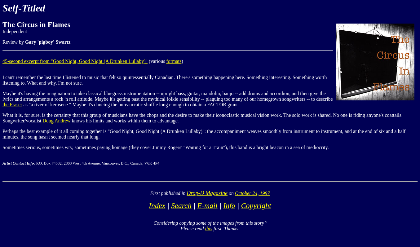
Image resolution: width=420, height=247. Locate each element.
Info (229, 205)
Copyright (256, 205)
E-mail (207, 205)
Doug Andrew (56, 120)
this (208, 228)
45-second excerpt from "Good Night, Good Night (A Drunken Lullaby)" (75, 61)
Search (181, 205)
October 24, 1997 (252, 193)
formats (174, 61)
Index (157, 205)
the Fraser (12, 104)
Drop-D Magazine (207, 193)
